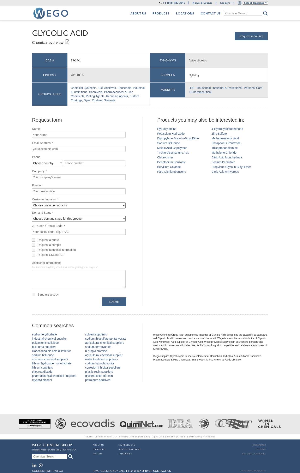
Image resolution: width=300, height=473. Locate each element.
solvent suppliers (96, 334)
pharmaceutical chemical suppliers (54, 375)
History (97, 454)
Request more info (251, 36)
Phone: (36, 157)
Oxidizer (97, 100)
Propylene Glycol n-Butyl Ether (231, 167)
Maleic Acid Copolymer (172, 148)
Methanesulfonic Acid (225, 138)
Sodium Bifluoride (168, 143)
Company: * (39, 171)
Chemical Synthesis (83, 88)
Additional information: (65, 265)
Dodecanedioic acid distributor (51, 351)
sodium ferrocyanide (98, 346)
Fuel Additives (107, 88)
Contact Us (211, 13)
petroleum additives (97, 380)
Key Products (126, 445)
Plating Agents (95, 96)
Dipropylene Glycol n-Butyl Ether (178, 138)
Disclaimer (259, 445)
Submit (114, 301)
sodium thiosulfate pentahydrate (105, 338)
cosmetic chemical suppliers (50, 359)
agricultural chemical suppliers (104, 342)
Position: (37, 185)
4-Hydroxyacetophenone (227, 129)
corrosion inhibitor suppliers (102, 367)
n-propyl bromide (96, 351)
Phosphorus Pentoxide (226, 143)
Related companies (254, 454)
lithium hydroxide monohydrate (52, 363)
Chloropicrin (165, 157)
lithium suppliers (42, 367)
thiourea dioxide (42, 371)
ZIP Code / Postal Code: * (48, 226)
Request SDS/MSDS (51, 254)
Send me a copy (48, 294)
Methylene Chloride (223, 152)
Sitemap (261, 449)
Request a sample (49, 245)
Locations (185, 13)
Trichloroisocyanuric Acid (173, 152)
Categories (125, 454)
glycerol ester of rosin (99, 375)
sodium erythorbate (44, 334)
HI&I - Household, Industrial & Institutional (215, 88)
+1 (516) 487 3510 (174, 3)
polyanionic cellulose (45, 342)
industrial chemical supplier (49, 338)
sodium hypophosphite (99, 363)
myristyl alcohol (42, 380)
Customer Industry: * (45, 199)
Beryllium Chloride (169, 167)
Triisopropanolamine (224, 148)
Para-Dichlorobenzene (171, 171)
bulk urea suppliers (44, 346)
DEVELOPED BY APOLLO (253, 471)
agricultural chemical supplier (104, 355)
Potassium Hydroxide (171, 133)
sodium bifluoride (43, 355)
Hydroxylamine (166, 129)
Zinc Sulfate (219, 133)
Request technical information (57, 249)
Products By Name (129, 449)
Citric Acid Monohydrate (226, 157)
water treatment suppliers (101, 359)
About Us (98, 445)
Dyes (87, 100)
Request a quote (48, 240)
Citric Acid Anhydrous (225, 171)
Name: (36, 129)
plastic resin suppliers (99, 371)
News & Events (202, 3)
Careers (225, 3)
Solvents (109, 100)
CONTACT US (162, 471)
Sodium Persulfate (223, 162)
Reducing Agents (117, 96)
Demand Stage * (42, 212)
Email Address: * (42, 143)
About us (138, 13)
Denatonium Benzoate (171, 162)
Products (161, 13)
